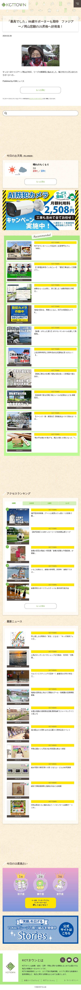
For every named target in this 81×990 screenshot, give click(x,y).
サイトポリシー (72, 980)
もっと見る (40, 182)
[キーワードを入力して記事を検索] (40, 113)
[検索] (6, 113)
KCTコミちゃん (49, 980)
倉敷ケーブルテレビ (31, 980)
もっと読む (40, 90)
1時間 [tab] (14, 503)
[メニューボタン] (77, 3)
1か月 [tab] (67, 503)
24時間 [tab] (31, 503)
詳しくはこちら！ (40, 902)
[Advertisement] (40, 135)
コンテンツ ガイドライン (35, 98)
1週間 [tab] (49, 503)
